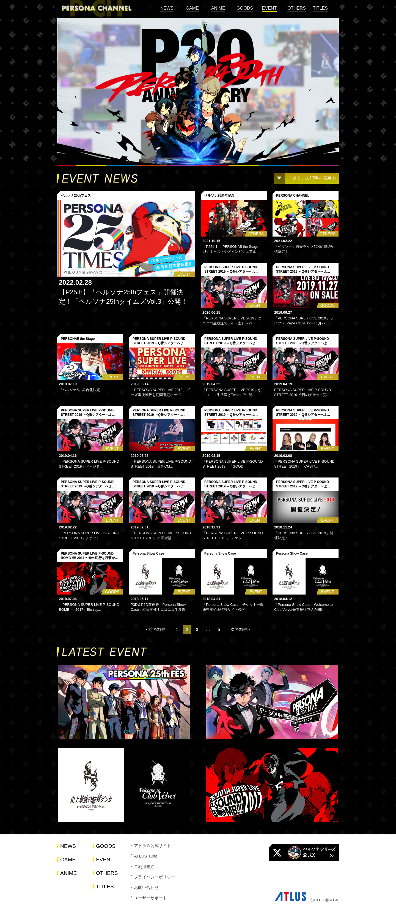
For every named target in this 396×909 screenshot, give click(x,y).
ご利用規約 (144, 866)
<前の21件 (155, 629)
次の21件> (240, 629)
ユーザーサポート (150, 898)
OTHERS (296, 8)
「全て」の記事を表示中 (312, 178)
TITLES (320, 8)
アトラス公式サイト (152, 845)
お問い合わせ (146, 887)
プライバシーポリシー (154, 877)
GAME (192, 8)
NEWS (167, 8)
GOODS (245, 8)
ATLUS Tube (145, 856)
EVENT (269, 8)
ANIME (218, 8)
